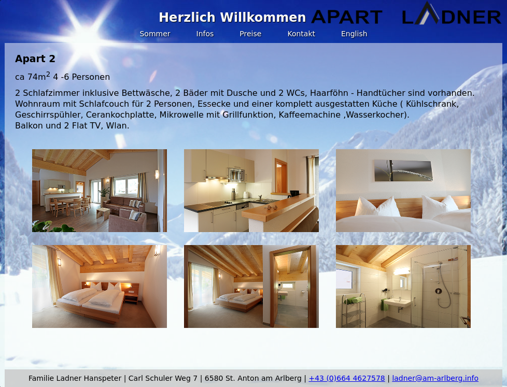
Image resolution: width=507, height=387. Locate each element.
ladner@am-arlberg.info (435, 378)
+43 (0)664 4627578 (346, 378)
